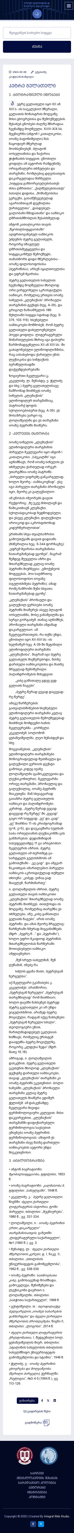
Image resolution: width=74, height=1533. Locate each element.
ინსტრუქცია (37, 1492)
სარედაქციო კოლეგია (37, 1483)
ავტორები (37, 1487)
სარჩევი (37, 1473)
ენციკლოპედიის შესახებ (37, 1478)
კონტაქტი (37, 1497)
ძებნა (37, 47)
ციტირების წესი (37, 1411)
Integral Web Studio (56, 1516)
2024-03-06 (17, 72)
